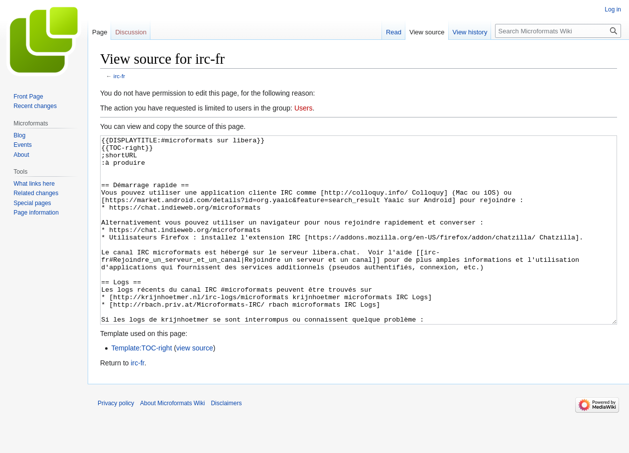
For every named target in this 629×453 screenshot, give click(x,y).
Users (303, 108)
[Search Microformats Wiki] (558, 31)
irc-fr (120, 76)
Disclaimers (226, 440)
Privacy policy (116, 440)
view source (194, 385)
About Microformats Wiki (172, 440)
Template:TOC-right (141, 385)
